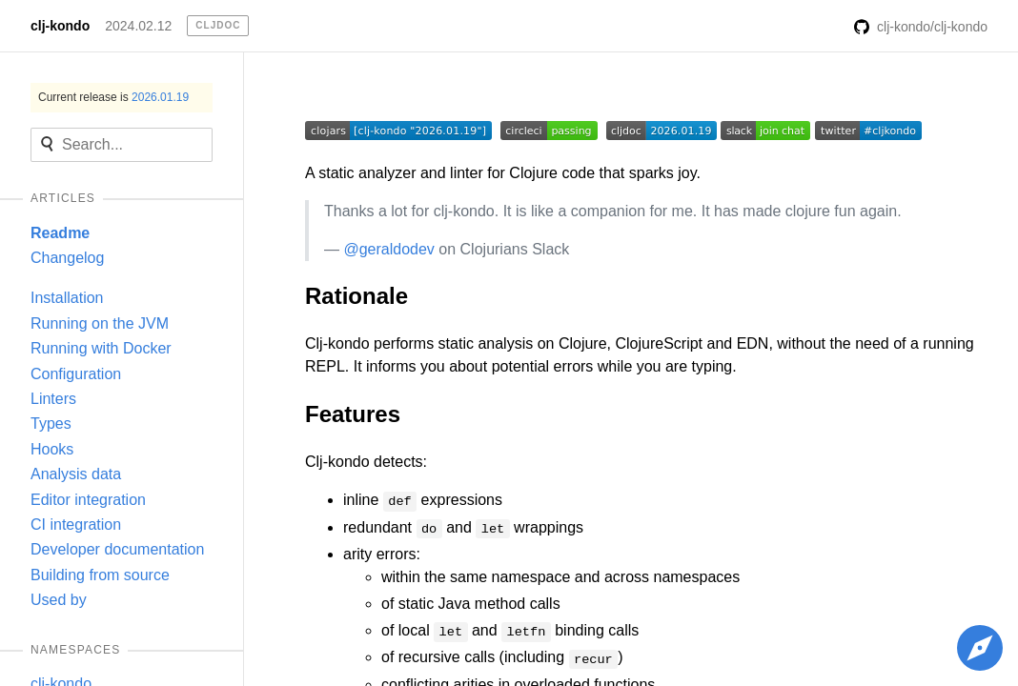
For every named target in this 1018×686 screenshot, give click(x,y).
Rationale (356, 296)
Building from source (100, 575)
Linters (53, 399)
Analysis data (76, 474)
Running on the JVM (100, 323)
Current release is (113, 97)
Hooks (52, 449)
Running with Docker (101, 348)
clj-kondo (60, 25)
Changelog (67, 258)
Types (51, 423)
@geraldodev (388, 249)
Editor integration (88, 500)
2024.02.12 (138, 25)
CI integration (76, 524)
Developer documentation (117, 549)
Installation (67, 298)
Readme (60, 233)
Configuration (76, 374)
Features (352, 414)
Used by (59, 600)
